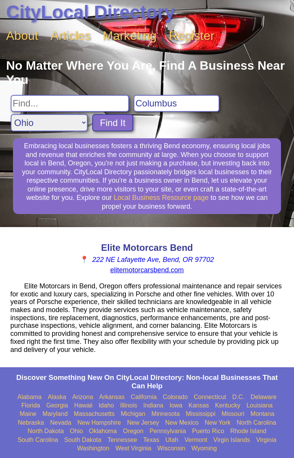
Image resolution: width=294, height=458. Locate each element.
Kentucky (227, 405)
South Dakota (82, 440)
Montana (262, 414)
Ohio (76, 431)
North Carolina (256, 422)
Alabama (30, 397)
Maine (28, 414)
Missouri (233, 414)
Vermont (196, 440)
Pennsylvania (168, 431)
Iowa (176, 405)
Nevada (60, 422)
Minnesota (166, 414)
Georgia (57, 405)
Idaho (106, 405)
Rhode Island (248, 431)
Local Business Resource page (161, 197)
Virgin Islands (231, 440)
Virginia (266, 440)
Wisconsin (171, 448)
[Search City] (176, 103)
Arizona (82, 397)
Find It (113, 123)
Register (191, 36)
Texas (151, 440)
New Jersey (143, 422)
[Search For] (70, 103)
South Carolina (38, 440)
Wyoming (204, 448)
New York (218, 422)
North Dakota (46, 431)
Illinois (128, 405)
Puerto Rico (208, 431)
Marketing (130, 36)
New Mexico (182, 422)
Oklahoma (103, 431)
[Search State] (49, 122)
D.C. (238, 397)
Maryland (55, 414)
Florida (30, 405)
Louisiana (260, 405)
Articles (71, 36)
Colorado (175, 397)
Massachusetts (94, 414)
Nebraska (31, 422)
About (22, 36)
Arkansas (112, 397)
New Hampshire (99, 422)
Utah (171, 440)
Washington (93, 448)
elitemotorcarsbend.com (147, 270)
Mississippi (200, 414)
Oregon (133, 431)
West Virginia (133, 448)
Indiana (153, 405)
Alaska (57, 397)
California (144, 397)
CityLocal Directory (90, 12)
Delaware (264, 397)
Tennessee (122, 440)
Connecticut (210, 397)
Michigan (133, 414)
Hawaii (83, 405)
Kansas (198, 405)
